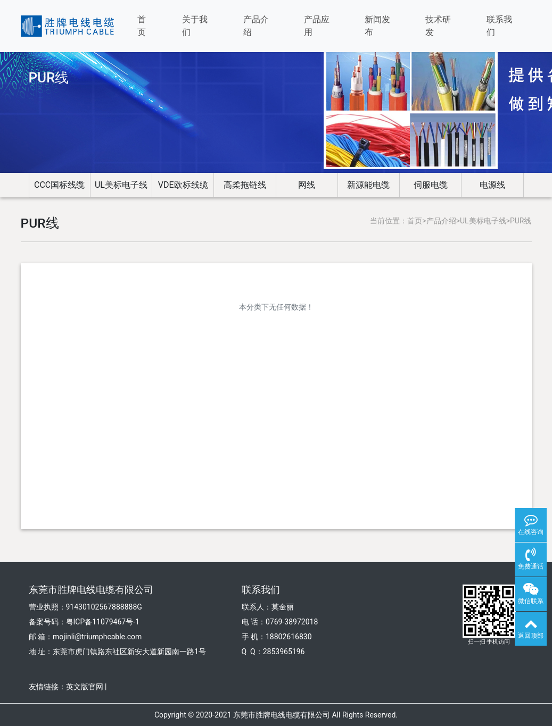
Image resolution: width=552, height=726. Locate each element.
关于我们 (195, 25)
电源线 (492, 185)
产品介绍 (256, 25)
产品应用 (316, 25)
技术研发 (438, 25)
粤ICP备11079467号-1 (102, 621)
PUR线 (521, 220)
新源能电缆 (368, 185)
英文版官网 (84, 686)
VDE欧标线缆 (183, 185)
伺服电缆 (431, 185)
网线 (306, 185)
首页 (141, 25)
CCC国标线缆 (59, 185)
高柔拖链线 (245, 185)
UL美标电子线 (121, 185)
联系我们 (499, 25)
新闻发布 (377, 25)
